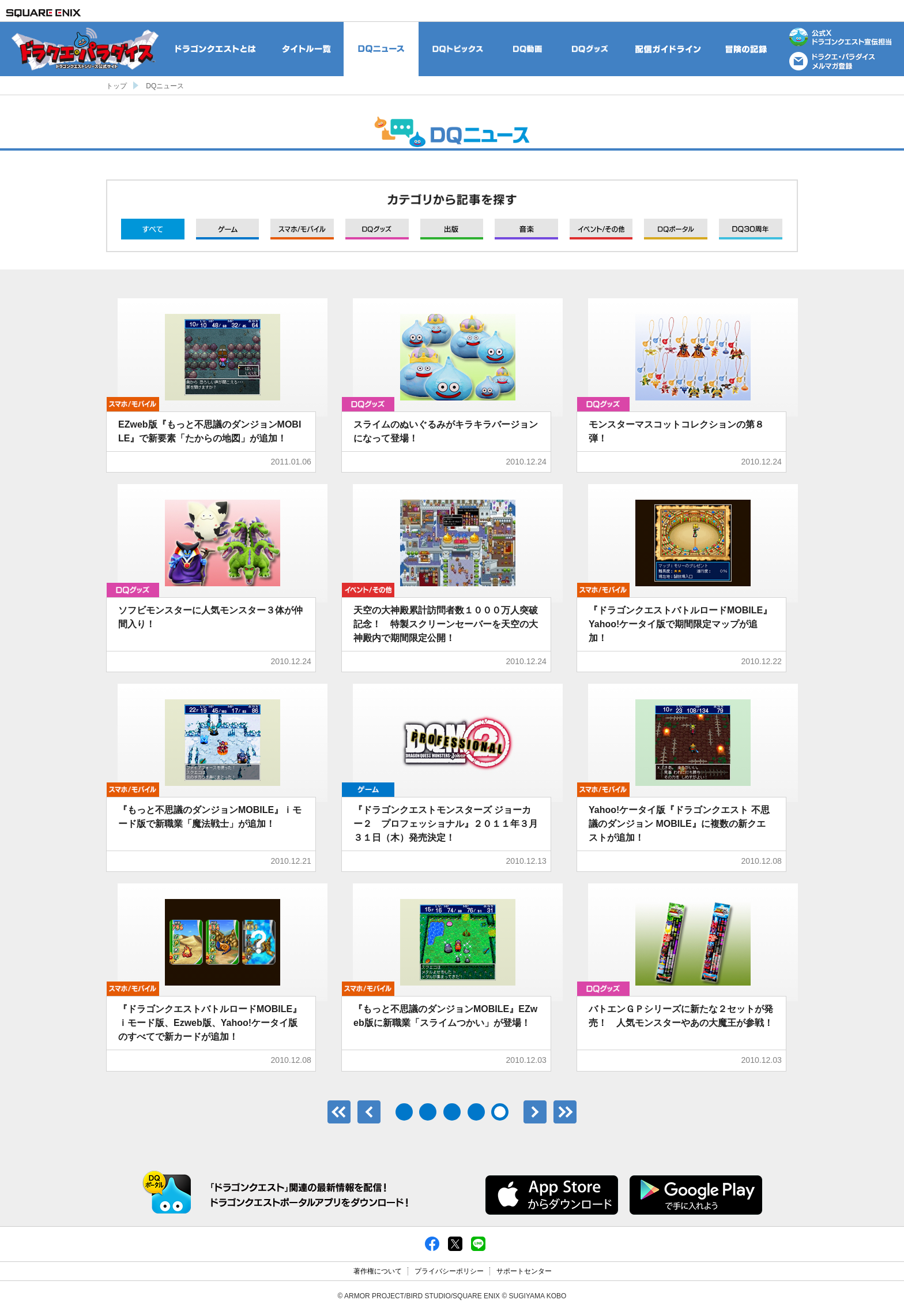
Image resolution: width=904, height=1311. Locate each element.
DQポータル (675, 229)
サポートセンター (524, 1271)
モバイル (302, 229)
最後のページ (565, 1111)
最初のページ (339, 1111)
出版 (452, 229)
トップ (116, 86)
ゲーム (227, 229)
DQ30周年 (750, 229)
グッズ (377, 229)
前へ (369, 1111)
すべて (152, 229)
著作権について (377, 1271)
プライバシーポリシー (449, 1271)
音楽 (526, 229)
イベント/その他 (601, 229)
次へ (535, 1111)
